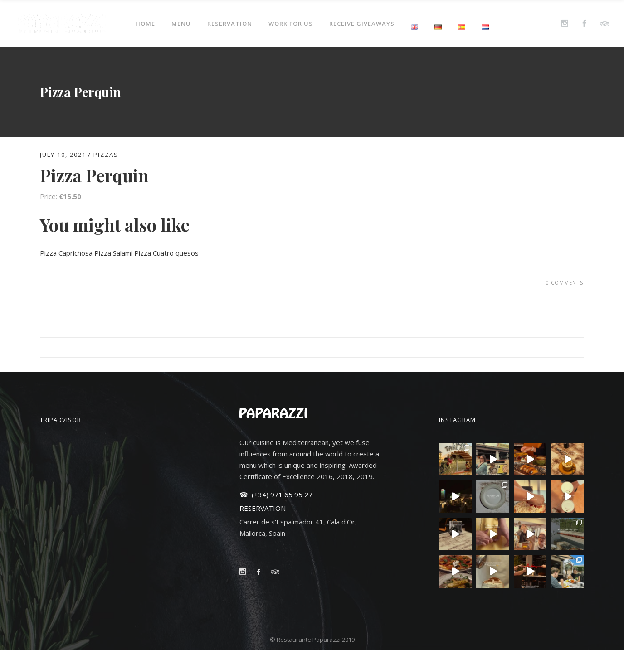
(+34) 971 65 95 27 (281, 494)
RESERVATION (262, 508)
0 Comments (564, 282)
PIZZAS (105, 154)
